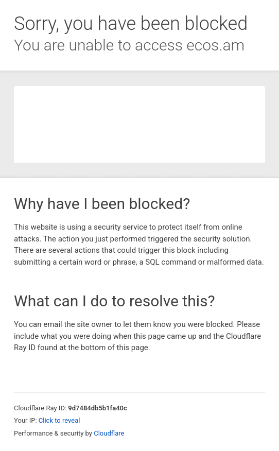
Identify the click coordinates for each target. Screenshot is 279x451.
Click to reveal (59, 420)
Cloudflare (109, 433)
